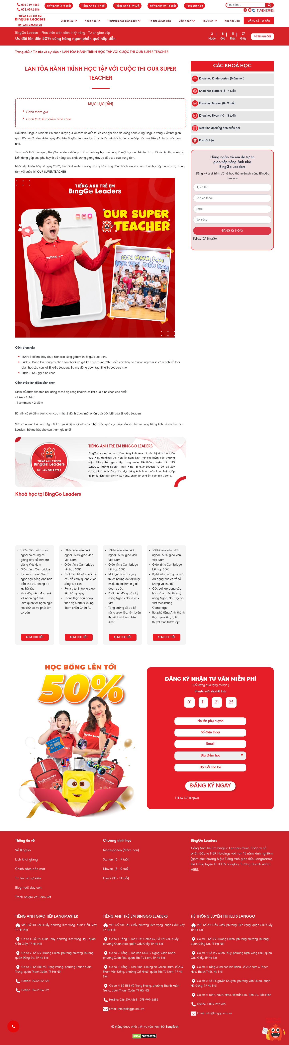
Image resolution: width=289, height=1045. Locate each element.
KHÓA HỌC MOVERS (123, 528)
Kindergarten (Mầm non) (121, 850)
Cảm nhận (187, 20)
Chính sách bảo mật (30, 869)
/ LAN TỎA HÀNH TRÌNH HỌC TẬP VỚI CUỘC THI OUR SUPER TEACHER (113, 52)
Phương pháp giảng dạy (124, 20)
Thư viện (209, 20)
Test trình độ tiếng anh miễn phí (216, 128)
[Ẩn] (109, 104)
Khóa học (92, 20)
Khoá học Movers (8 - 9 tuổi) (214, 103)
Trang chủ (22, 52)
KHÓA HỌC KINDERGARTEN (35, 528)
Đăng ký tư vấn (258, 20)
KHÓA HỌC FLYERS (166, 528)
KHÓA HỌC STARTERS (78, 528)
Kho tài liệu (232, 20)
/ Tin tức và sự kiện (44, 52)
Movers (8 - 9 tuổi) (116, 869)
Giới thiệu (69, 20)
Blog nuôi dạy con (28, 888)
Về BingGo (23, 850)
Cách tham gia (37, 112)
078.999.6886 (30, 9)
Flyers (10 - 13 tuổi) (116, 878)
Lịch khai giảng (26, 860)
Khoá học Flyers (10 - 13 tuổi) (214, 116)
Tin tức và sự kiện (28, 878)
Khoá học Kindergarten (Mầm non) (218, 78)
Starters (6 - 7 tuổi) (116, 860)
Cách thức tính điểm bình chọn (48, 119)
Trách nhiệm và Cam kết (33, 897)
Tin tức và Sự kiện (159, 20)
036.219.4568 (30, 4)
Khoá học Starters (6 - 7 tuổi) (214, 91)
